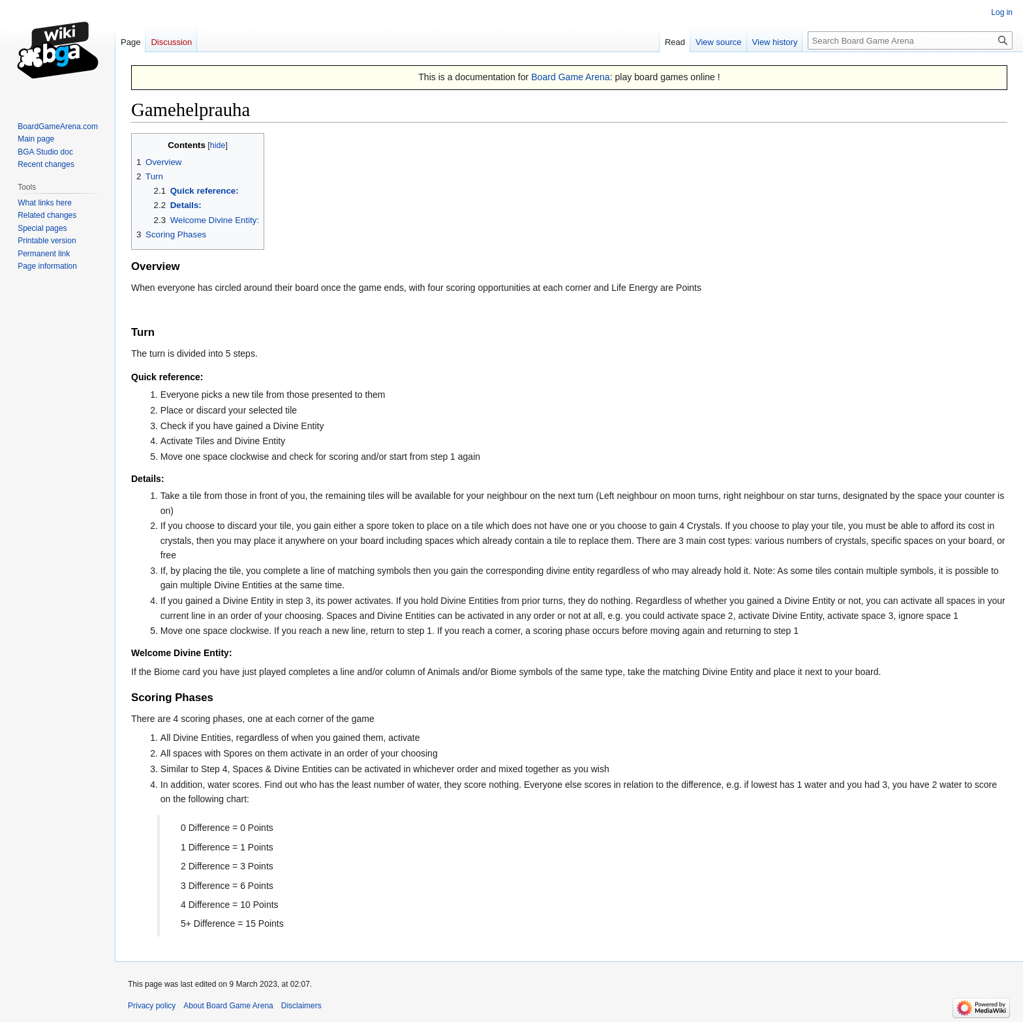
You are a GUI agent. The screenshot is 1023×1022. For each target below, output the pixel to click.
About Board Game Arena (228, 1005)
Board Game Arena (570, 77)
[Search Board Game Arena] (910, 40)
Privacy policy (152, 1005)
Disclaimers (301, 1005)
